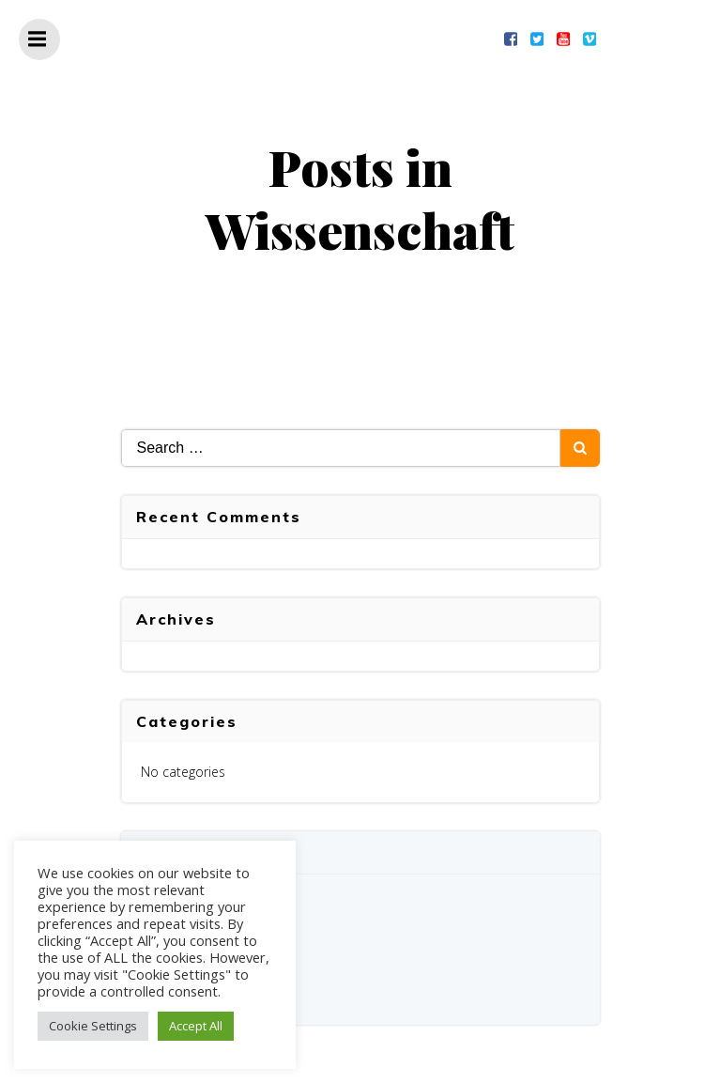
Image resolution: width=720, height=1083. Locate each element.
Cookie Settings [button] (93, 1025)
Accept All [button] (195, 1025)
